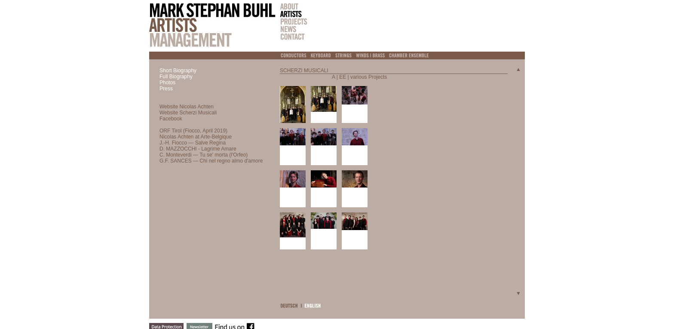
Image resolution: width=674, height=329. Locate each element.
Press (166, 89)
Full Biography (176, 77)
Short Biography (177, 71)
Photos (167, 83)
